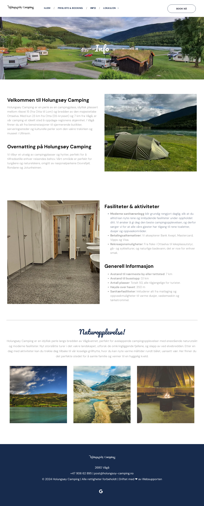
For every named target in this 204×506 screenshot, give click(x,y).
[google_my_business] (101, 492)
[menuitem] (48, 8)
